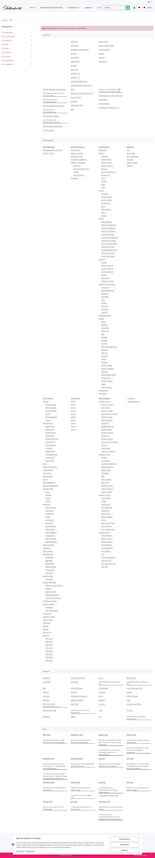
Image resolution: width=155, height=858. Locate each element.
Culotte (48, 517)
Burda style (131, 153)
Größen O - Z (75, 77)
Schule (47, 420)
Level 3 (73, 408)
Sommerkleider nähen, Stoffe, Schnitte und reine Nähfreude (54, 741)
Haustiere (104, 294)
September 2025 (77, 735)
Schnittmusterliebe (50, 601)
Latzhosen (49, 523)
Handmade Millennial (109, 464)
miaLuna (46, 692)
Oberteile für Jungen (108, 241)
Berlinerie (77, 166)
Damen (101, 153)
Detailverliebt (48, 476)
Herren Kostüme (107, 269)
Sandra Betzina (106, 545)
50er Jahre (49, 648)
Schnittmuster (76, 97)
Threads (130, 166)
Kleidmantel (49, 564)
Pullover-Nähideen (49, 582)
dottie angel (105, 448)
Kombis (104, 181)
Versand (74, 53)
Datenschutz (30, 851)
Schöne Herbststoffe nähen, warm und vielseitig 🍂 (81, 741)
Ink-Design (105, 473)
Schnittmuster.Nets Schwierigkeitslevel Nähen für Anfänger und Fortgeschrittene (110, 817)
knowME (104, 337)
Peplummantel (50, 567)
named (75, 172)
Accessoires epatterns (79, 159)
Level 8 (73, 423)
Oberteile (104, 156)
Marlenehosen (50, 526)
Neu (128, 150)
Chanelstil (49, 579)
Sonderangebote (134, 401)
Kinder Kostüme (107, 272)
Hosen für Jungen (107, 234)
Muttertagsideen (51, 417)
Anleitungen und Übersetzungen (110, 96)
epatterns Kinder (77, 156)
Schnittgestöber (7, 32)
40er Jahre (49, 645)
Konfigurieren (124, 845)
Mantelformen (48, 554)
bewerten (74, 42)
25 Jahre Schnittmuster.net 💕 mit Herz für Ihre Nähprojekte (109, 90)
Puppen (104, 303)
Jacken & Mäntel (107, 166)
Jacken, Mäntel (106, 200)
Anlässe (45, 401)
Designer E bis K (104, 454)
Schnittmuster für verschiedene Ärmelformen (54, 789)
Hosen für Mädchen (108, 231)
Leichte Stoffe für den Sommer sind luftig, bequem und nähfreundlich (110, 752)
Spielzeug (104, 309)
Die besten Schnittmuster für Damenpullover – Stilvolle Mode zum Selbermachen (54, 766)
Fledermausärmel (51, 439)
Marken (101, 319)
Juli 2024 (102, 759)
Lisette (103, 501)
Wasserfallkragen (51, 610)
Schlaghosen (50, 536)
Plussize (104, 169)
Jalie (102, 334)
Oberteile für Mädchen (109, 237)
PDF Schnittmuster (8, 36)
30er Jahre (49, 642)
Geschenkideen (51, 411)
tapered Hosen (50, 539)
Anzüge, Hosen (106, 197)
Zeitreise (46, 635)
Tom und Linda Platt (108, 564)
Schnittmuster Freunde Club (109, 107)
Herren (101, 191)
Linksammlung (104, 104)
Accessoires (105, 175)
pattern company (107, 368)
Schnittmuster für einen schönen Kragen (111, 808)
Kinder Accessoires (108, 256)
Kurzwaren (131, 398)
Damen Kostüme (107, 266)
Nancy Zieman (106, 526)
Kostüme (102, 259)
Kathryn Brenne (107, 489)
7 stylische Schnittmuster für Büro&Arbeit (81, 808)
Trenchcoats (49, 570)
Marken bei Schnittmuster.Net (52, 8)
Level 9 (73, 426)
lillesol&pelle (103, 688)
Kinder (101, 219)
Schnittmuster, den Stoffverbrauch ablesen (51, 121)
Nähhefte (5, 44)
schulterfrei (47, 614)
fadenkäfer (105, 328)
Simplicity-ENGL (107, 381)
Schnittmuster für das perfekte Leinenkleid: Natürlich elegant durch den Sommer (138, 766)
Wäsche (104, 216)
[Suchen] (114, 7)
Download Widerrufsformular (81, 85)
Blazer (47, 492)
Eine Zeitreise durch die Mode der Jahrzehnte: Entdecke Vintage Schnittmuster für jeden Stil (55, 776)
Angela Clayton (106, 420)
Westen (48, 501)
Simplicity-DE (106, 378)
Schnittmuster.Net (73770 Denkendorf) (80, 711)
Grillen (47, 414)
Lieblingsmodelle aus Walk (52, 150)
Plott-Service (75, 150)
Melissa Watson (107, 517)
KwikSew (104, 340)
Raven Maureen (107, 542)
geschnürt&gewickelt (50, 486)
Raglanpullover (50, 592)
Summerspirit (48, 620)
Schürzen (104, 306)
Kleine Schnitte (48, 545)
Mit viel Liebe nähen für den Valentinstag (53, 808)
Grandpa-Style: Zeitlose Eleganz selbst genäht (138, 741)
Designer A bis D (105, 401)
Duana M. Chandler (108, 451)
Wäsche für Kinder (108, 253)
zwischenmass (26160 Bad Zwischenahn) (136, 718)
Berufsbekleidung (107, 290)
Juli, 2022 (74, 802)
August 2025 (103, 735)
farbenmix (105, 331)
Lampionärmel (50, 445)
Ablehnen (124, 850)
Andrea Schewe (106, 417)
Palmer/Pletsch (106, 536)
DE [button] (149, 2)
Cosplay (104, 262)
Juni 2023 (102, 782)
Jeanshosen (49, 520)
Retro (103, 184)
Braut (103, 178)
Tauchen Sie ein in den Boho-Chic (81, 796)
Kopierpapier (103, 390)
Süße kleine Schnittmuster (109, 795)
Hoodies (48, 589)
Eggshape (48, 560)
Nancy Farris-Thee (107, 523)
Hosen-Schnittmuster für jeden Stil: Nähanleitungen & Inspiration (138, 750)
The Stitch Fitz (106, 560)
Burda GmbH (131, 678)
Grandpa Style (48, 489)
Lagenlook (46, 548)
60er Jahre (49, 651)
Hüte (103, 300)
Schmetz (102, 704)
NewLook (104, 362)
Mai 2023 (130, 782)
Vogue (103, 384)
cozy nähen (47, 473)
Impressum (20, 851)
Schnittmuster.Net (49, 710)
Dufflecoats (49, 557)
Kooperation (103, 100)
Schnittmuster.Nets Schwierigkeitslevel (50, 101)
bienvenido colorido (78, 678)
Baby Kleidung (106, 222)
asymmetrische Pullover (54, 585)
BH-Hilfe (74, 65)
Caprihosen (49, 511)
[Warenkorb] (147, 7)
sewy (100, 710)
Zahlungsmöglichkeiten (79, 81)
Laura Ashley (106, 498)
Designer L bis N (105, 495)
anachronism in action (109, 414)
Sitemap (102, 57)
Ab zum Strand (50, 405)
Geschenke (75, 46)
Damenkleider (106, 159)
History (103, 275)
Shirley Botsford (107, 548)
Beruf (103, 206)
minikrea (104, 356)
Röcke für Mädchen (108, 228)
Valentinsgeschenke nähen (52, 126)
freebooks (74, 178)
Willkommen (75, 61)
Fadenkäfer (47, 682)
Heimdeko (104, 297)
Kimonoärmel (50, 442)
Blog (72, 109)
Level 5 (73, 414)
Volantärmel (49, 461)
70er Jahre (49, 654)
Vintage (45, 626)
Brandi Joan (105, 436)
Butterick (104, 325)
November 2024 (76, 759)
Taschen (104, 312)
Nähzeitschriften (77, 105)
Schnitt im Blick (48, 153)
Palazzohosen (50, 529)
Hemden (48, 495)
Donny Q (104, 445)
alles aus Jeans (50, 408)
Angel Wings (49, 426)
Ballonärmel (49, 429)
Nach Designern (7, 64)
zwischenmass (78, 175)
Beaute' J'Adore (106, 429)
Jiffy (102, 476)
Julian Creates (106, 479)
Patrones (130, 159)
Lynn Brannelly (106, 507)
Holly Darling (106, 470)
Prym (128, 700)
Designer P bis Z (104, 532)
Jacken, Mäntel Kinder (109, 244)
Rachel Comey (106, 539)
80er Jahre (49, 657)
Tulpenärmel (50, 458)
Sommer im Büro (49, 617)
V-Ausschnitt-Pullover (53, 598)
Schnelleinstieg (48, 130)
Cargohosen (49, 514)
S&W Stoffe (75, 704)
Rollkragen (49, 607)
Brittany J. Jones (107, 439)
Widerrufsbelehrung (106, 46)
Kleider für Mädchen (108, 225)
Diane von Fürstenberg (109, 442)
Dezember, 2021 (104, 802)
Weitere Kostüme (107, 281)
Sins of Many (106, 551)
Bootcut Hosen (50, 507)
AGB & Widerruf (104, 50)
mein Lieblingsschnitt (81, 169)
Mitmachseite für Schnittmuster (54, 89)
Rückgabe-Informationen (80, 50)
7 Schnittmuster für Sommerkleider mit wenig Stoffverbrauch (108, 790)
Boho (44, 464)
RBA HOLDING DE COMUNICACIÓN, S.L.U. (51, 705)
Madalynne (105, 511)
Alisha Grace (105, 408)
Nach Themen (7, 52)
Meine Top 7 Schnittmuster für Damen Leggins (138, 789)
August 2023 (75, 782)
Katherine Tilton (107, 486)
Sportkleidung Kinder (109, 250)
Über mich (74, 69)
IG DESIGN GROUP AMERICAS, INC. (137, 683)
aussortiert (103, 393)
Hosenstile (46, 504)
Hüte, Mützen (106, 209)
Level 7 (73, 420)
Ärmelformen (47, 423)
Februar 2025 (131, 735)
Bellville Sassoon (107, 433)
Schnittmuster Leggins (51, 116)
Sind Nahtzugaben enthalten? (53, 106)
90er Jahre (49, 660)
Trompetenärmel (51, 454)
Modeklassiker (48, 576)
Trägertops (47, 623)
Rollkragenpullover (52, 595)
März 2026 (46, 735)
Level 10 (74, 429)
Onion (101, 696)
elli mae (104, 458)
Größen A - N (75, 73)
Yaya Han (104, 567)
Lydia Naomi (105, 504)
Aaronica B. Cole (107, 405)
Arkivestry (104, 423)
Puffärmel (48, 448)
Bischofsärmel (50, 433)
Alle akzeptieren (124, 839)
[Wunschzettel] (139, 7)
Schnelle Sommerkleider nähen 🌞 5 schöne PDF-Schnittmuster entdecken (110, 742)
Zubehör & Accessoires (107, 284)
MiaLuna (104, 350)
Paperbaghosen (51, 532)
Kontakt (101, 53)
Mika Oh (104, 353)
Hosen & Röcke (106, 163)
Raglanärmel (50, 451)
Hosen (47, 498)
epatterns (88, 8)
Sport (103, 188)
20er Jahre (49, 638)
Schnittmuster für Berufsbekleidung (49, 111)
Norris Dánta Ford (107, 529)
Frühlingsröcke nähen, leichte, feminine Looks (54, 94)
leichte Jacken (48, 551)
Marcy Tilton (105, 514)
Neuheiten (102, 150)
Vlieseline (46, 717)
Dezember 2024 (48, 759)
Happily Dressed (107, 467)
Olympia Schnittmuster (79, 696)
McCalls (104, 344)
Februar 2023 (47, 802)
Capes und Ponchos (50, 467)
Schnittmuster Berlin (108, 375)
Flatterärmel (49, 436)
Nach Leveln (6, 56)
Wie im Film (47, 632)
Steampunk (105, 278)
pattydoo (104, 372)
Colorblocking (48, 470)
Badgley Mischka (107, 426)
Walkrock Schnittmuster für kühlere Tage (81, 789)
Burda (103, 322)
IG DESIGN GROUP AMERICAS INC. (109, 683)
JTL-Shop (143, 855)
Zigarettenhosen (51, 542)
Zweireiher (49, 573)
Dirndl (45, 479)
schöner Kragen (48, 604)
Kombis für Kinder (108, 247)
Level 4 (73, 411)
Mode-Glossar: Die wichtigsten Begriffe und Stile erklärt (110, 765)
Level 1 (73, 401)
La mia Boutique (132, 156)
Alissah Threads (107, 411)
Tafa (102, 554)
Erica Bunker (105, 461)
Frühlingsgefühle (49, 482)
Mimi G (103, 520)
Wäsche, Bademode (108, 172)
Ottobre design (106, 365)
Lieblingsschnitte (105, 315)
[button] (134, 7)
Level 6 (73, 417)
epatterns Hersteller (78, 163)
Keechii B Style (106, 492)
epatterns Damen (77, 153)
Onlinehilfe (75, 57)
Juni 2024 (130, 759)
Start (72, 89)
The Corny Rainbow (108, 557)
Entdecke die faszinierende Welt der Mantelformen (82, 765)
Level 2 (73, 405)
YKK (100, 717)
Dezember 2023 (48, 782)
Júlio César (105, 482)
